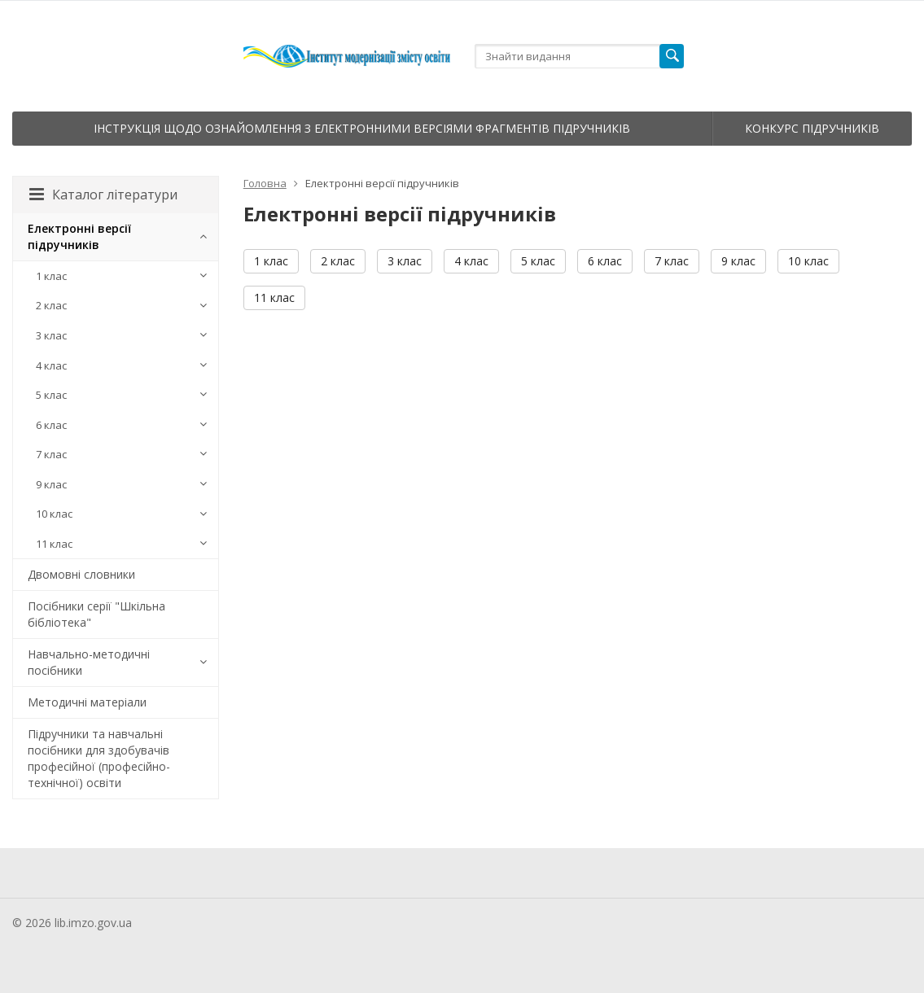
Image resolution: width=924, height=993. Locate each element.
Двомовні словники (81, 574)
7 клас (672, 261)
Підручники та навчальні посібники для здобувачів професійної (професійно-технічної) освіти (99, 758)
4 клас (471, 261)
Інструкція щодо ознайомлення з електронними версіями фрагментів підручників (362, 128)
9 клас (738, 261)
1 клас (271, 261)
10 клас (808, 261)
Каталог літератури (103, 194)
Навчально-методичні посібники (89, 662)
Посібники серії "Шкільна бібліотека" (96, 614)
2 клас (338, 261)
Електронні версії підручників (79, 236)
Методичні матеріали (87, 702)
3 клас (405, 261)
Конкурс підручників (812, 128)
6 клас (605, 261)
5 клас (538, 261)
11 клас (274, 297)
